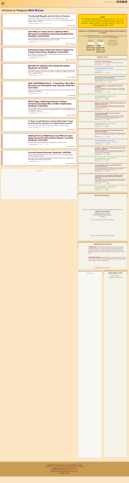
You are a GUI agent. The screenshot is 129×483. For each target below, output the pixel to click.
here (114, 23)
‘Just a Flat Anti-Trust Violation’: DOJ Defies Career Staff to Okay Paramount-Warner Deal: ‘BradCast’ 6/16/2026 (109, 177)
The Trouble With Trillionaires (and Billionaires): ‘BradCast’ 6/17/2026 (108, 165)
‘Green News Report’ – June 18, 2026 (105, 158)
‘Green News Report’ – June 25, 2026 (105, 96)
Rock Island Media (79, 466)
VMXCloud (74, 468)
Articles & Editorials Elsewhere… (103, 215)
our (112, 37)
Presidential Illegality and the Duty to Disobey (49, 16)
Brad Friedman (33, 41)
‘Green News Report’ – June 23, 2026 (105, 123)
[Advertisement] (39, 184)
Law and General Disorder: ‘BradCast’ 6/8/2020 (49, 152)
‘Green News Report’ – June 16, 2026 (105, 187)
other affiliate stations (107, 250)
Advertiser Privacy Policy (51, 466)
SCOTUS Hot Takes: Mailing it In (104, 61)
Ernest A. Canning (33, 23)
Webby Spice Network (72, 470)
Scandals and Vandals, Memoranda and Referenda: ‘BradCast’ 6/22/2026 (109, 131)
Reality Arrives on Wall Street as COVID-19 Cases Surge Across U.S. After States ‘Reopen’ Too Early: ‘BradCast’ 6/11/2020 (50, 138)
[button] (3, 3)
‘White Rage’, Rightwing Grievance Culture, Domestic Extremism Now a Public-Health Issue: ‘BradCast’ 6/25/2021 (50, 103)
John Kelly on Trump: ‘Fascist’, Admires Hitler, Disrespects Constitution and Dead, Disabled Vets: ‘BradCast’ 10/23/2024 (51, 33)
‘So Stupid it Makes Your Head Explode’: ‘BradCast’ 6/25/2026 (109, 86)
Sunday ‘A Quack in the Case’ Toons (104, 68)
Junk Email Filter (73, 471)
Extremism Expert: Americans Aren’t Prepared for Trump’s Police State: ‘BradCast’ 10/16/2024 (50, 51)
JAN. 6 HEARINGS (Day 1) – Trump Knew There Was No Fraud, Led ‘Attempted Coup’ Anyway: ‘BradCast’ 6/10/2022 (51, 85)
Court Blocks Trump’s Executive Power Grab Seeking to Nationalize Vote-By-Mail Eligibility (110, 77)
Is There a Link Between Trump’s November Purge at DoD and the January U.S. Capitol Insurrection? (50, 122)
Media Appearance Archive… (103, 213)
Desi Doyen (97, 98)
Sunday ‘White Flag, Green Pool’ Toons (105, 141)
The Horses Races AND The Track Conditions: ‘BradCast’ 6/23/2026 (107, 114)
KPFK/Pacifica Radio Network (105, 247)
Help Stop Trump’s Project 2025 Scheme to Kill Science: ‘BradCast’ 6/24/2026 (110, 103)
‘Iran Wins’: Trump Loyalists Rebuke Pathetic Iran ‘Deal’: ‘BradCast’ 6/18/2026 (110, 148)
